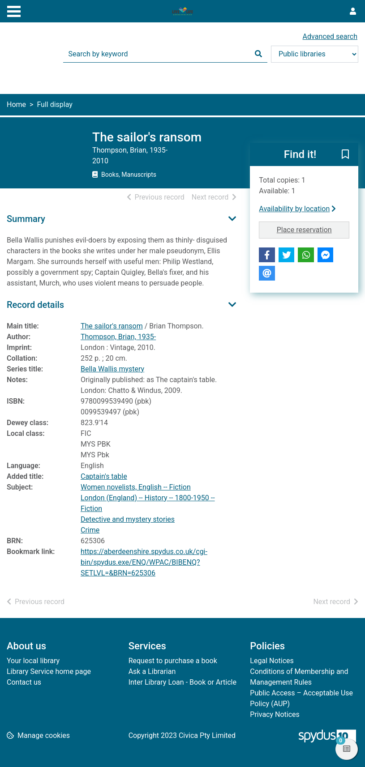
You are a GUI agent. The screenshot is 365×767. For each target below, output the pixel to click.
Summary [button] (26, 218)
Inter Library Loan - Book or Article (182, 682)
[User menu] (352, 12)
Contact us (24, 682)
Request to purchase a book (173, 660)
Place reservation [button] (313, 229)
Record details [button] (35, 304)
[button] (345, 155)
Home (16, 104)
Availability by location (297, 209)
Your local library (33, 660)
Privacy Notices (274, 714)
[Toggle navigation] (14, 10)
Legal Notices (271, 660)
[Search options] (314, 54)
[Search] (258, 54)
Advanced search (330, 36)
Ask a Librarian (152, 671)
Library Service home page (49, 671)
